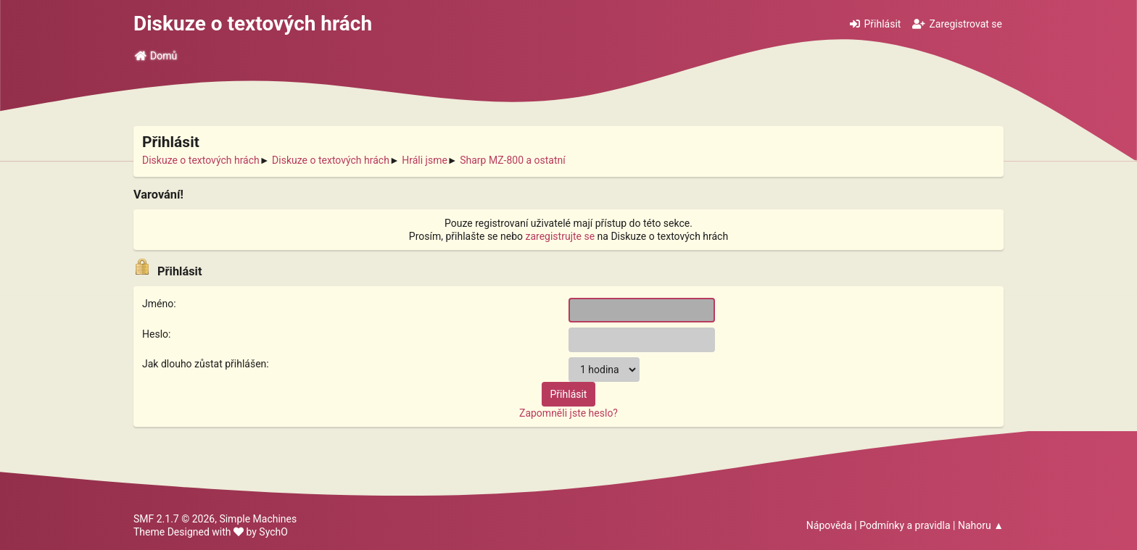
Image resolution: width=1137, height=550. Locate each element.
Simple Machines (258, 519)
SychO (273, 532)
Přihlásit (875, 24)
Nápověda (829, 525)
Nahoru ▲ (981, 525)
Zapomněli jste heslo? (568, 413)
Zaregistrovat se (957, 24)
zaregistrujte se (560, 236)
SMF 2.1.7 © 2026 (174, 519)
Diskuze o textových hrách (252, 24)
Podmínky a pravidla (904, 525)
